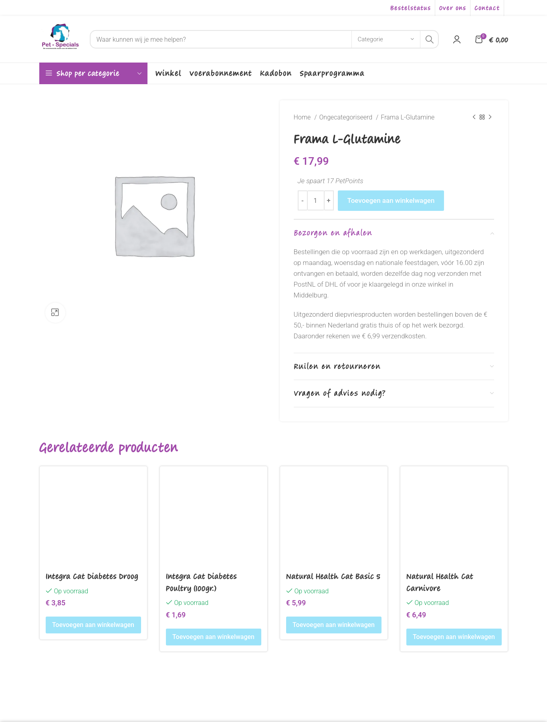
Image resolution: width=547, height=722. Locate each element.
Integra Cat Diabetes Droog (92, 576)
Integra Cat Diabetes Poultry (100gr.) (201, 582)
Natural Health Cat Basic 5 (333, 576)
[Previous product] (474, 117)
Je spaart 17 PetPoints (330, 181)
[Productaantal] (316, 200)
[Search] (264, 39)
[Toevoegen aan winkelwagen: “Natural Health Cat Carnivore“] (454, 637)
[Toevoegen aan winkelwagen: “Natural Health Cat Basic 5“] (333, 625)
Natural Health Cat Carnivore (439, 582)
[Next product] (490, 117)
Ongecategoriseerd (346, 117)
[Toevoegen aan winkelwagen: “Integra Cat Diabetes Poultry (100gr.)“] (213, 637)
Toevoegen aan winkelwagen (391, 200)
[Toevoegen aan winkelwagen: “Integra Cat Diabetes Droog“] (93, 625)
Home (303, 117)
